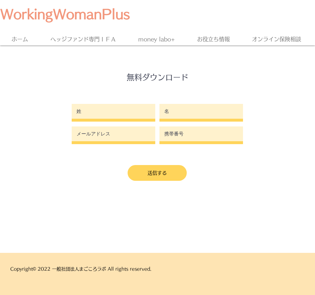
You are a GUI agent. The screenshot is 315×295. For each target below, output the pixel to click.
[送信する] (157, 173)
